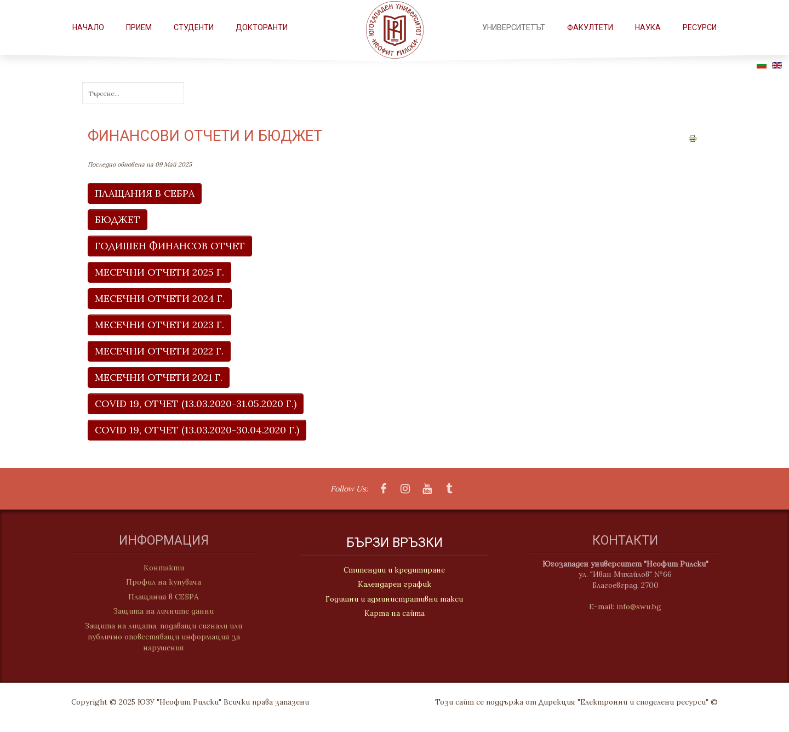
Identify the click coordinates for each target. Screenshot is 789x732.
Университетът (513, 27)
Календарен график (394, 585)
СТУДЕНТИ (194, 27)
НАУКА (648, 27)
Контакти (159, 568)
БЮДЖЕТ (117, 219)
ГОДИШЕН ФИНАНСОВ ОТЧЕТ (170, 245)
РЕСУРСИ (700, 27)
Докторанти (262, 27)
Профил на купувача (158, 582)
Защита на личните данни (158, 611)
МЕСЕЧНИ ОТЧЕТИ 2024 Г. (160, 298)
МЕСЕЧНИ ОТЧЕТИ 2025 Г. (159, 272)
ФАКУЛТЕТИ (590, 27)
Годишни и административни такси (394, 599)
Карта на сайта (394, 614)
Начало (88, 27)
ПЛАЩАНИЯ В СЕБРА (145, 193)
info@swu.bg (643, 606)
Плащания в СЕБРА (158, 597)
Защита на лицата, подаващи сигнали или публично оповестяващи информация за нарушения (158, 637)
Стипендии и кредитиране (394, 570)
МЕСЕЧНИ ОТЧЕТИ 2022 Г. (159, 351)
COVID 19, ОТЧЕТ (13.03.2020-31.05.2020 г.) (195, 403)
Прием (139, 27)
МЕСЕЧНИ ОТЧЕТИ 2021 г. (158, 377)
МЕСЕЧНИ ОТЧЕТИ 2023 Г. (159, 324)
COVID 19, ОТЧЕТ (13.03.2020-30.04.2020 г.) (197, 430)
